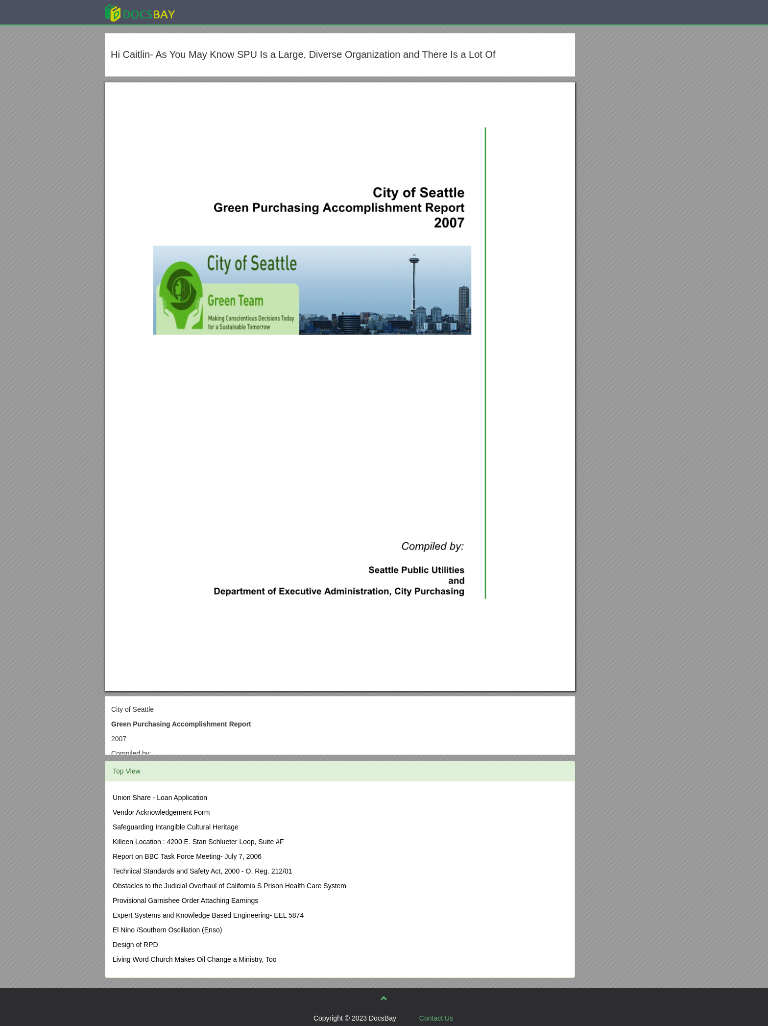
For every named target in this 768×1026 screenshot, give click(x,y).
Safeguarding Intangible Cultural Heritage (176, 827)
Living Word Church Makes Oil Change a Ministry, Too (195, 959)
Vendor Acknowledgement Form (161, 812)
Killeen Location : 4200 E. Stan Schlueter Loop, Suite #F (198, 842)
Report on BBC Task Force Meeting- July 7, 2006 (187, 856)
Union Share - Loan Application (160, 797)
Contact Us (436, 1018)
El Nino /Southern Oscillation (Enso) (167, 930)
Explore (213, 12)
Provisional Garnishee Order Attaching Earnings (185, 900)
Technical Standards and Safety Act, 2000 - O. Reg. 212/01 (202, 871)
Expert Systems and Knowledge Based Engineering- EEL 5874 (208, 915)
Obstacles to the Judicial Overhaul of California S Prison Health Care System (229, 886)
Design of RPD (135, 945)
